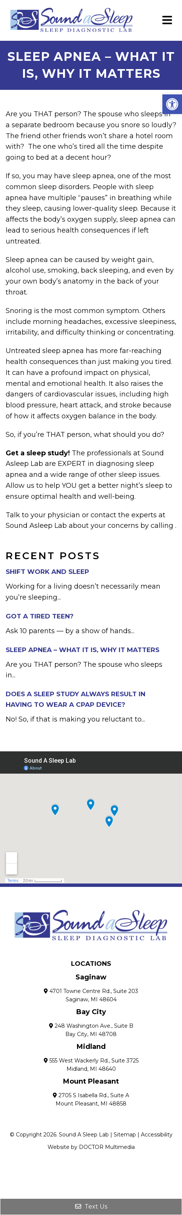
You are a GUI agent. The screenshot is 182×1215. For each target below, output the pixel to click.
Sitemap (125, 1134)
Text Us (91, 1206)
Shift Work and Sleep (47, 571)
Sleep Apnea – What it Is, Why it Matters (82, 650)
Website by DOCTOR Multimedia (91, 1147)
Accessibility (157, 1134)
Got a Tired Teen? (40, 616)
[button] (172, 104)
